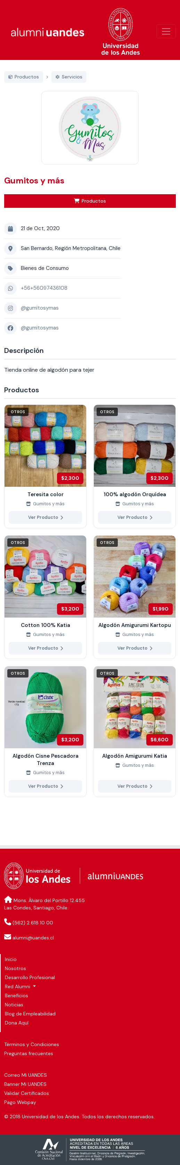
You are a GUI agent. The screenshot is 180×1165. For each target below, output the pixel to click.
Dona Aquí (16, 1023)
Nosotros (15, 968)
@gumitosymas (40, 315)
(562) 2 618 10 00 (33, 923)
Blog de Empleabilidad (30, 1014)
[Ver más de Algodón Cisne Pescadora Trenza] (45, 739)
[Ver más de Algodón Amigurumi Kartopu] (134, 604)
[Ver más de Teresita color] (45, 474)
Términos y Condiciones (31, 1044)
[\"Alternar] (166, 31)
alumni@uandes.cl (33, 938)
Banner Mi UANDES (25, 1084)
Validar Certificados (26, 1093)
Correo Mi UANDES (25, 1075)
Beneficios (16, 995)
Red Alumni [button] (18, 986)
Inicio (11, 959)
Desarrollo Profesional (30, 977)
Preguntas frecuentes (28, 1053)
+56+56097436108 (44, 296)
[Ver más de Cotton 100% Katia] (45, 604)
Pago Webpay (20, 1102)
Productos (90, 208)
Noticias (14, 1004)
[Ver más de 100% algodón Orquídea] (134, 474)
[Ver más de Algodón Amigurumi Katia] (134, 739)
